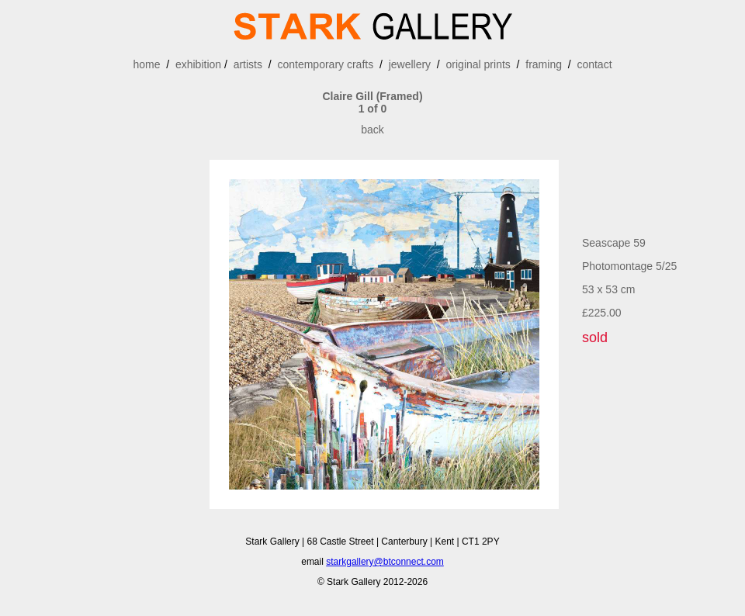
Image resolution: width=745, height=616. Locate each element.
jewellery (410, 64)
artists (248, 64)
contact (594, 64)
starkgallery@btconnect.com (385, 561)
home (146, 64)
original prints (478, 64)
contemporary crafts (325, 64)
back (372, 129)
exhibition (198, 64)
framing (543, 64)
